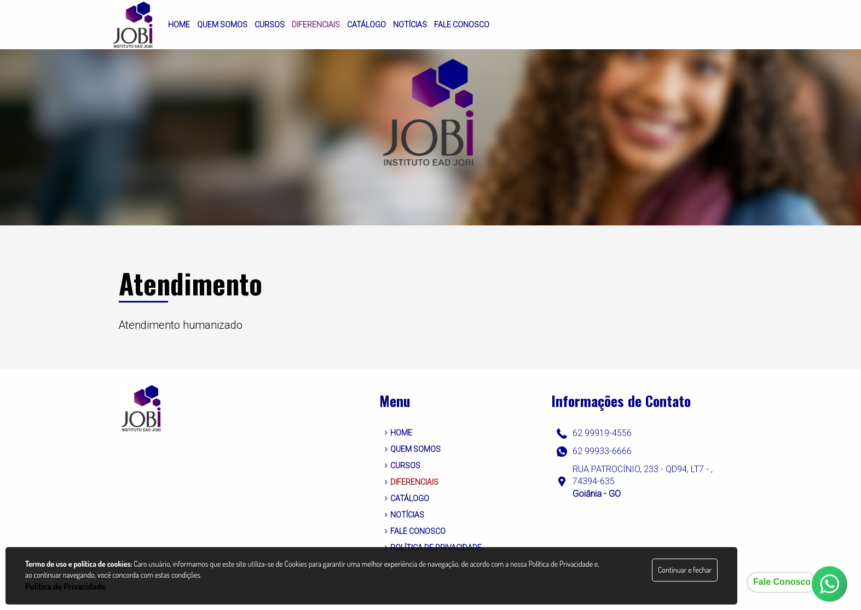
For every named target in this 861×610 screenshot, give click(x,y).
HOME (398, 432)
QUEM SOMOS (413, 449)
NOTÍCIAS (404, 514)
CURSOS (402, 465)
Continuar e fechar (685, 569)
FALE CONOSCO (415, 531)
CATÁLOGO (407, 498)
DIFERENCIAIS (411, 482)
